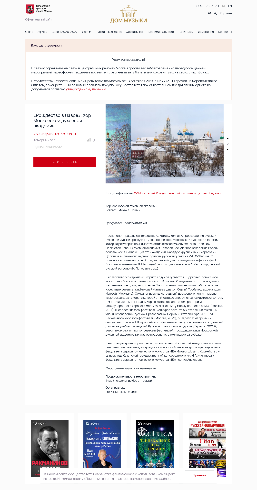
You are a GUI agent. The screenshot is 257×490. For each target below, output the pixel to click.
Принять (199, 475)
